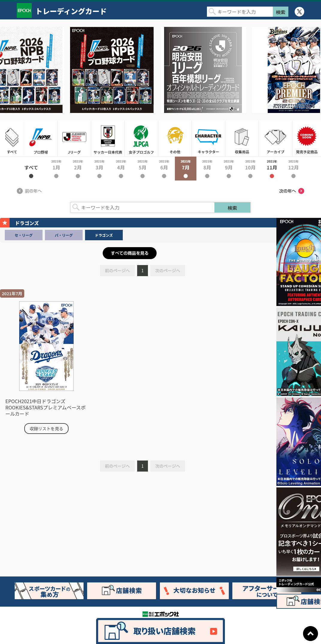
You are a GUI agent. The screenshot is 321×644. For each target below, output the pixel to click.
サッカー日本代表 (108, 138)
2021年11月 (272, 168)
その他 (175, 138)
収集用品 (242, 138)
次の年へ (291, 191)
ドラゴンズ (104, 235)
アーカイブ (275, 138)
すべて (12, 138)
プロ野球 (40, 138)
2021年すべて (31, 168)
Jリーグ (74, 138)
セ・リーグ (24, 235)
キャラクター (208, 138)
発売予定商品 (306, 138)
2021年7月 (185, 168)
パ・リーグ (64, 235)
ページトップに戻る (310, 633)
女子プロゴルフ (141, 138)
